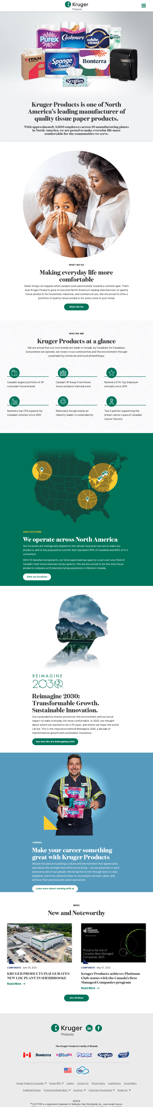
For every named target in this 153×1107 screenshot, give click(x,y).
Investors (78, 1091)
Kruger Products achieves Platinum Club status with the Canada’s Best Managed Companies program (110, 979)
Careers (70, 1084)
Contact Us (83, 1084)
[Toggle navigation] (143, 6)
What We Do (76, 308)
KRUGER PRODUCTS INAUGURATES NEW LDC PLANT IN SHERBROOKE (38, 976)
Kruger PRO (55, 1084)
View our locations (37, 578)
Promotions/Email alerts (56, 1091)
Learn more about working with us (55, 890)
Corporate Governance (100, 1091)
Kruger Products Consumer (30, 1084)
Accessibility (130, 1084)
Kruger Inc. (123, 1091)
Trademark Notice (32, 1091)
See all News (76, 999)
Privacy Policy (98, 1084)
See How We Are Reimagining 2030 (55, 743)
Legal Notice (114, 1084)
